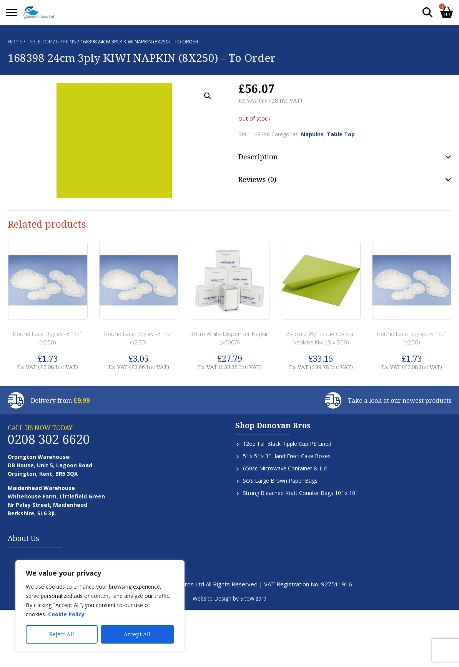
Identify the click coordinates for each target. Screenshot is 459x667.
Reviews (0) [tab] (257, 179)
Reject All (61, 634)
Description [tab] (258, 156)
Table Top (39, 41)
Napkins (66, 41)
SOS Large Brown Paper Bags (280, 480)
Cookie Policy (66, 614)
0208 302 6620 (49, 439)
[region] (100, 606)
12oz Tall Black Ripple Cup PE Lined (287, 443)
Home (15, 41)
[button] (208, 96)
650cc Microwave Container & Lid (285, 468)
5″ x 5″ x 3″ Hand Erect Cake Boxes (287, 456)
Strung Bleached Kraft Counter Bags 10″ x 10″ (300, 493)
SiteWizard (253, 598)
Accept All (137, 634)
